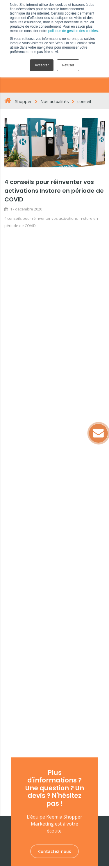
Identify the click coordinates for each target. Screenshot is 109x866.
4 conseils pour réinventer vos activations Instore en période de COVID (54, 190)
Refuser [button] (68, 65)
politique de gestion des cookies (73, 31)
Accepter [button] (42, 65)
